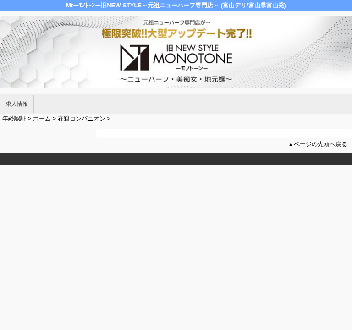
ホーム (42, 118)
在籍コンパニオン (81, 118)
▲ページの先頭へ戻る (317, 144)
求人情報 (17, 104)
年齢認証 (14, 118)
